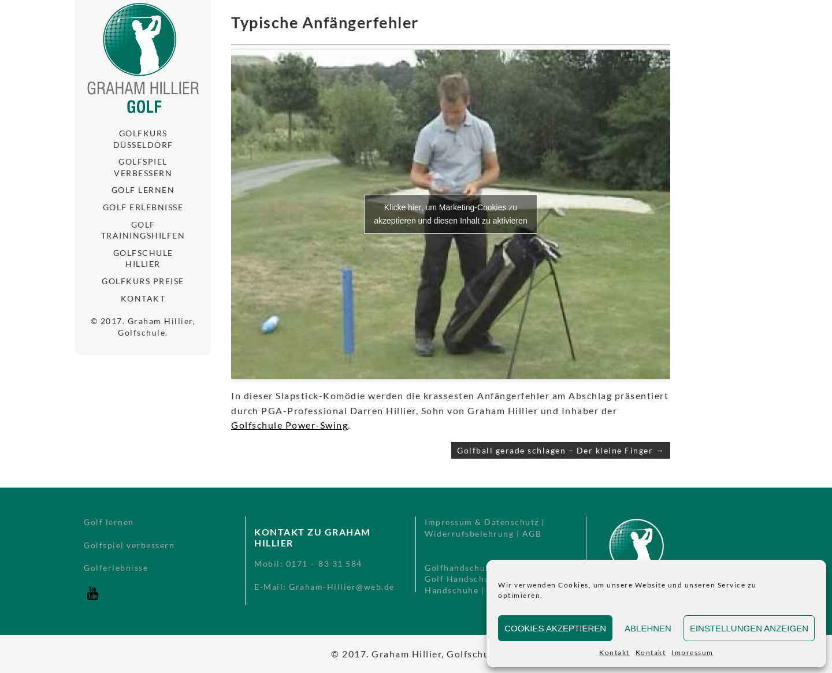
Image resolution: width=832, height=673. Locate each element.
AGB (532, 533)
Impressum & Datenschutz (482, 522)
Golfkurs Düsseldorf (143, 139)
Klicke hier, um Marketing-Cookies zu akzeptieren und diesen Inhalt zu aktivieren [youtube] (450, 214)
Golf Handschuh (460, 578)
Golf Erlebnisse (143, 207)
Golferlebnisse (116, 567)
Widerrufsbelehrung (469, 533)
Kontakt (614, 652)
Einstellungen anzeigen (749, 628)
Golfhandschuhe (460, 567)
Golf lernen (143, 190)
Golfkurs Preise (143, 281)
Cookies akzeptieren (555, 628)
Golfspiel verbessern (143, 167)
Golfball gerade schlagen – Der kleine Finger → (560, 450)
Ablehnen (648, 628)
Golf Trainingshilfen (143, 230)
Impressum (692, 652)
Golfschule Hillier (143, 258)
